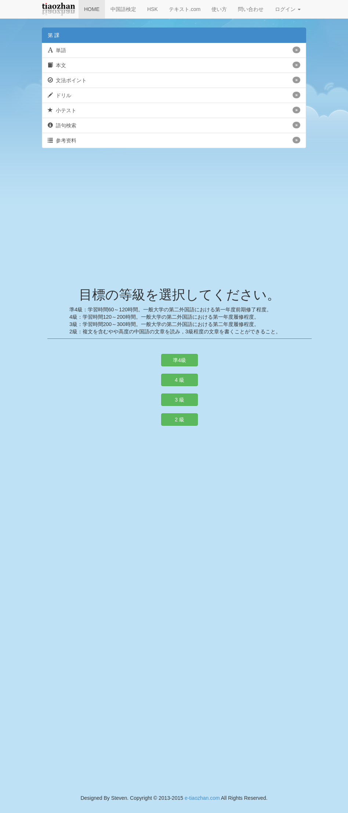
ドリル (174, 95)
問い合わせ (251, 9)
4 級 (179, 380)
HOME (91, 9)
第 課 (53, 35)
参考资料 (174, 140)
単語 (174, 50)
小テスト (174, 110)
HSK (152, 9)
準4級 (179, 360)
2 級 (179, 419)
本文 (174, 65)
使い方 (219, 9)
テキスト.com (184, 9)
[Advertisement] (174, 214)
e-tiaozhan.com (202, 798)
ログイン (288, 9)
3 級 (179, 400)
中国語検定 (123, 9)
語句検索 (174, 125)
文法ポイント (174, 80)
